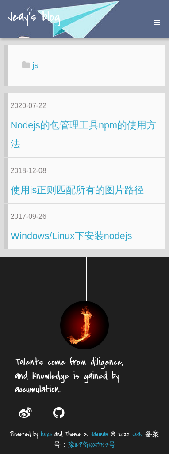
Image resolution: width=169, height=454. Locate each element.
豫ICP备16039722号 (91, 445)
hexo (46, 434)
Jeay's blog (34, 17)
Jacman (99, 434)
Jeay (137, 434)
